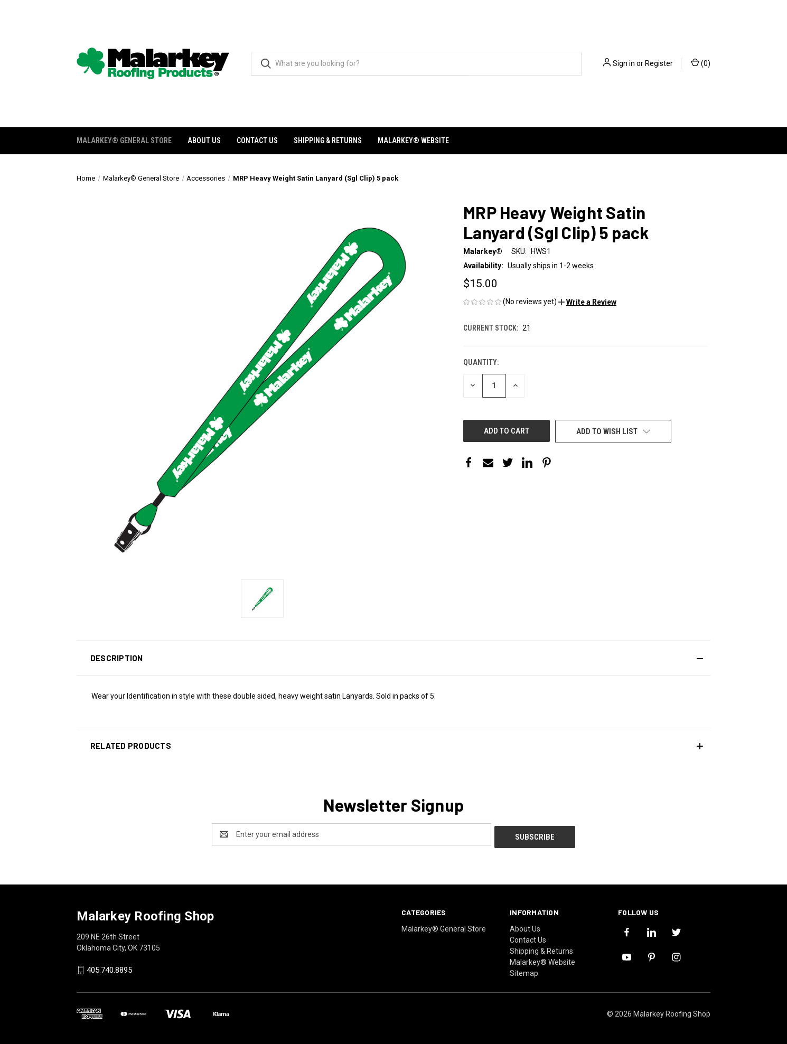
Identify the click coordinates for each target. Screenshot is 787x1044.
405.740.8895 (109, 968)
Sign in (624, 63)
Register (659, 63)
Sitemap (524, 970)
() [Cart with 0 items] (700, 63)
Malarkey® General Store (124, 140)
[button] (587, 302)
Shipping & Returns (328, 140)
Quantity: (481, 362)
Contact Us (257, 140)
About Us (204, 140)
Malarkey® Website (413, 140)
